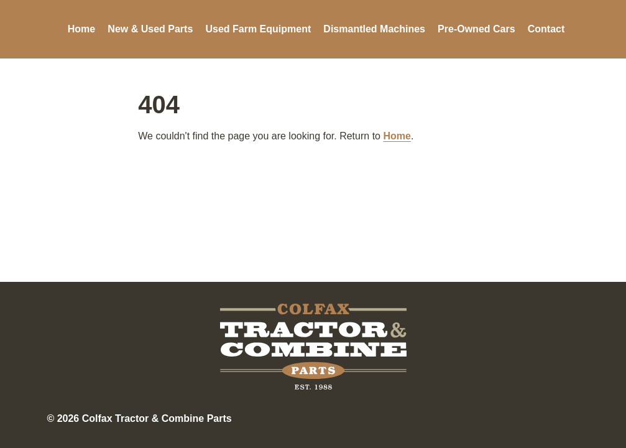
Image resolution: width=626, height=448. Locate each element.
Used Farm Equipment (258, 29)
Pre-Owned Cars (476, 29)
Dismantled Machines (374, 29)
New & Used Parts (150, 29)
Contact (546, 29)
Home (81, 29)
